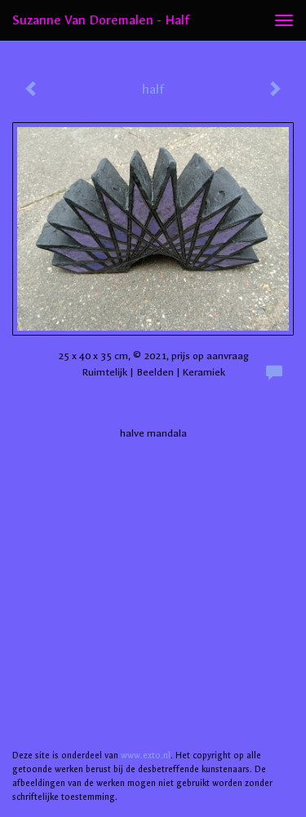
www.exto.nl (146, 755)
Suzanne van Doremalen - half (100, 20)
